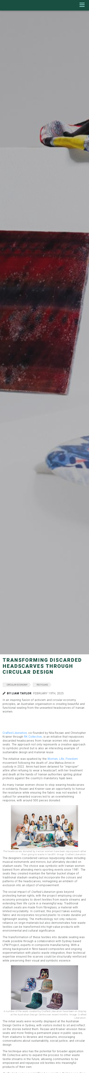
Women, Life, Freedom (62, 758)
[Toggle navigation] (83, 5)
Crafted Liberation (15, 732)
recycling (42, 685)
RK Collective (33, 736)
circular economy (17, 685)
